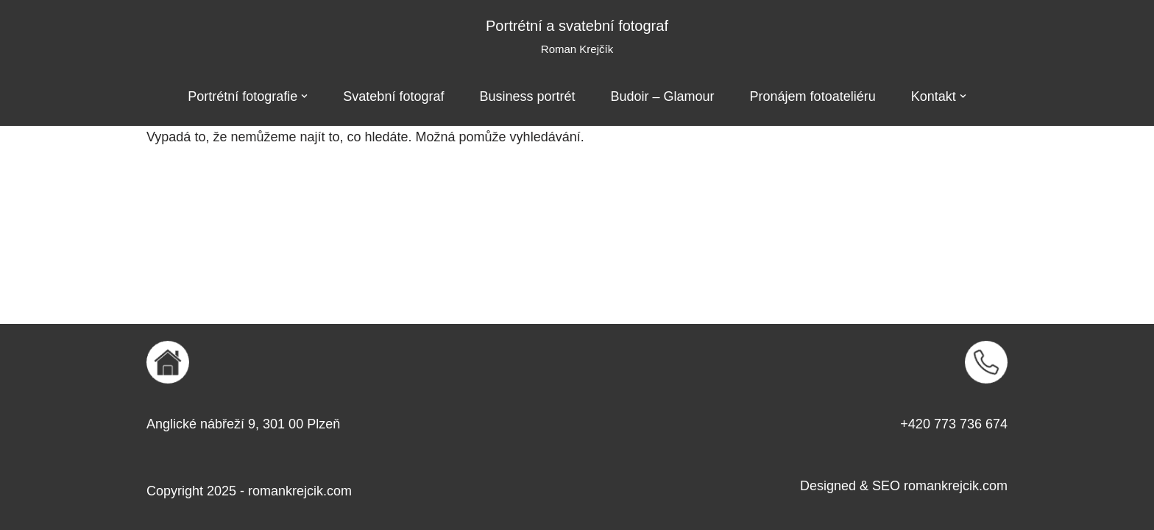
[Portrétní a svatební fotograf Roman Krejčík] (577, 37)
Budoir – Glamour (663, 96)
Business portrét (527, 96)
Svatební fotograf (393, 96)
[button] (304, 96)
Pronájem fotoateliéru (813, 96)
